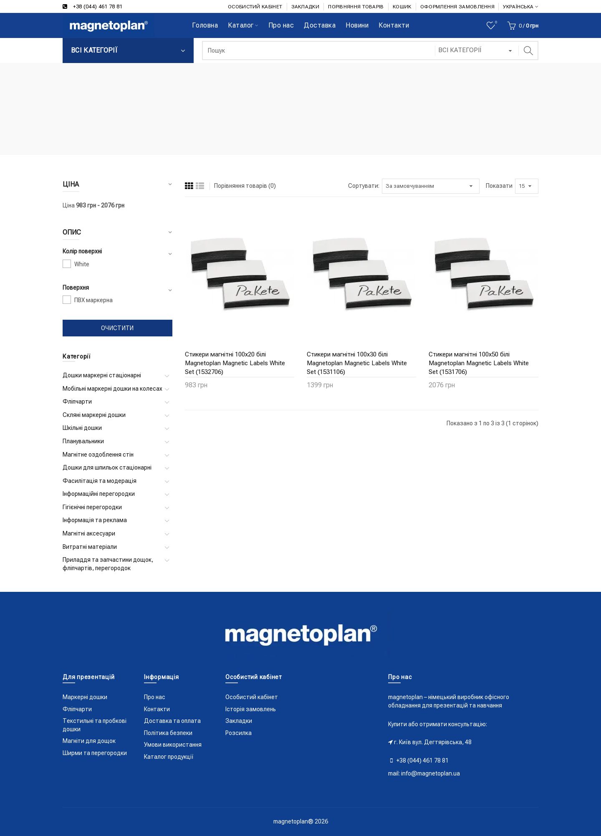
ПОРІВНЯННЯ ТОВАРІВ (356, 7)
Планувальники (83, 441)
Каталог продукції (169, 756)
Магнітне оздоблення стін (98, 454)
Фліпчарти (77, 401)
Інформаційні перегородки (99, 493)
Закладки (238, 720)
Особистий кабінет (251, 697)
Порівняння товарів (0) (245, 185)
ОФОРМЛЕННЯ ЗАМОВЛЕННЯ (457, 7)
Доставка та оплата (172, 720)
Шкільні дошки (82, 427)
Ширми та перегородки (95, 753)
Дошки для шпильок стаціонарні (107, 467)
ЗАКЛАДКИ (305, 7)
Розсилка (238, 733)
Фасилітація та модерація (99, 480)
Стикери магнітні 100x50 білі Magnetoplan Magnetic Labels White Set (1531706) (479, 363)
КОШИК (402, 7)
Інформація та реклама (95, 520)
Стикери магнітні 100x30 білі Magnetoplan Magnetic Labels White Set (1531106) (357, 363)
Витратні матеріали (90, 546)
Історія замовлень (250, 709)
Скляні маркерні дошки (94, 415)
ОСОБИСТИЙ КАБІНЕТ (255, 7)
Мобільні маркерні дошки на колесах (112, 388)
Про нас (154, 697)
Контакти (157, 709)
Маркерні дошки (85, 697)
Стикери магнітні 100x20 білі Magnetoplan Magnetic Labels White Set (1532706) (235, 363)
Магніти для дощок (89, 740)
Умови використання (173, 744)
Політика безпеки (168, 733)
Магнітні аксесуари (89, 533)
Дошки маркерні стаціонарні (102, 375)
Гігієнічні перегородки (92, 507)
